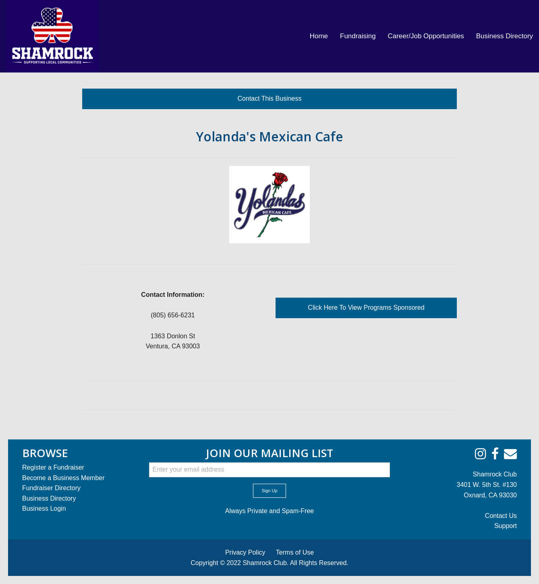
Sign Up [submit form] (269, 490)
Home (319, 36)
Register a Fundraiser (53, 467)
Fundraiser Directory (51, 488)
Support (505, 525)
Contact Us (501, 515)
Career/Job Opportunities (426, 36)
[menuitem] (319, 36)
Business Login (44, 508)
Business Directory (504, 36)
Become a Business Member (63, 477)
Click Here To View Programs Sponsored (366, 307)
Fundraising (358, 36)
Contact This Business (270, 98)
